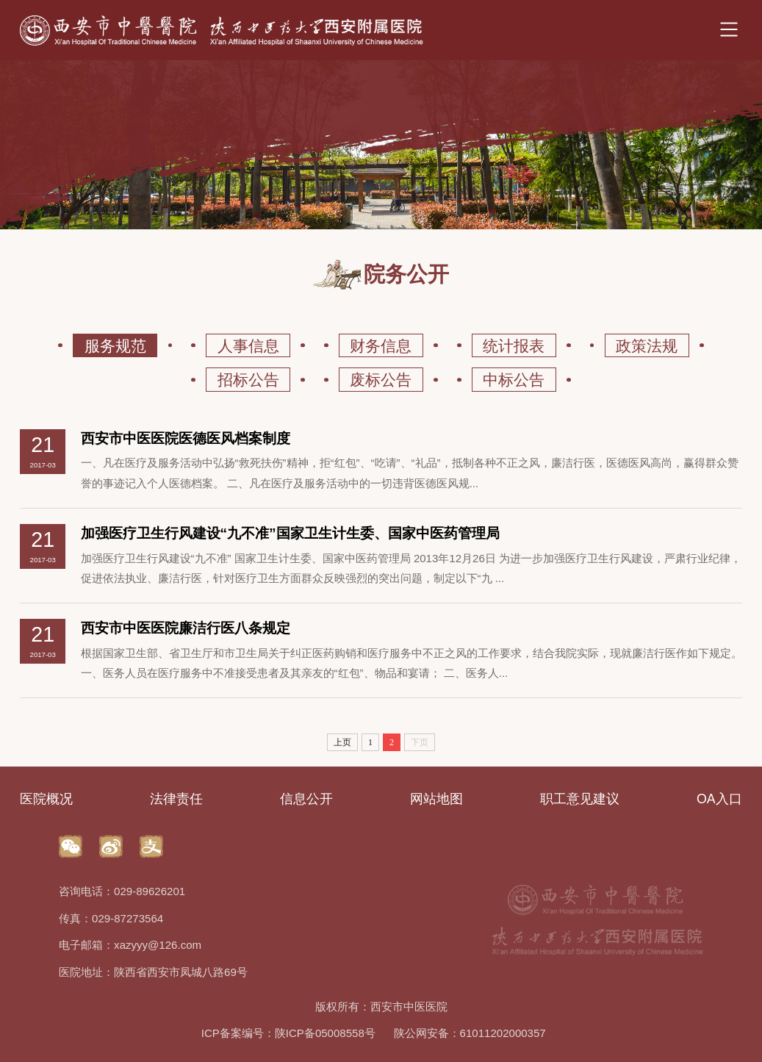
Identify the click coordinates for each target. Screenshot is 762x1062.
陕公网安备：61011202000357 (470, 1033)
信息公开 (306, 799)
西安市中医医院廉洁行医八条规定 (185, 628)
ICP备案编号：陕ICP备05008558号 (288, 1033)
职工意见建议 (579, 799)
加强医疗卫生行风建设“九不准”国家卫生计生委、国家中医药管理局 (290, 533)
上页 (342, 742)
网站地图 (436, 799)
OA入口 (719, 799)
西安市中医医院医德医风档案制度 (185, 438)
